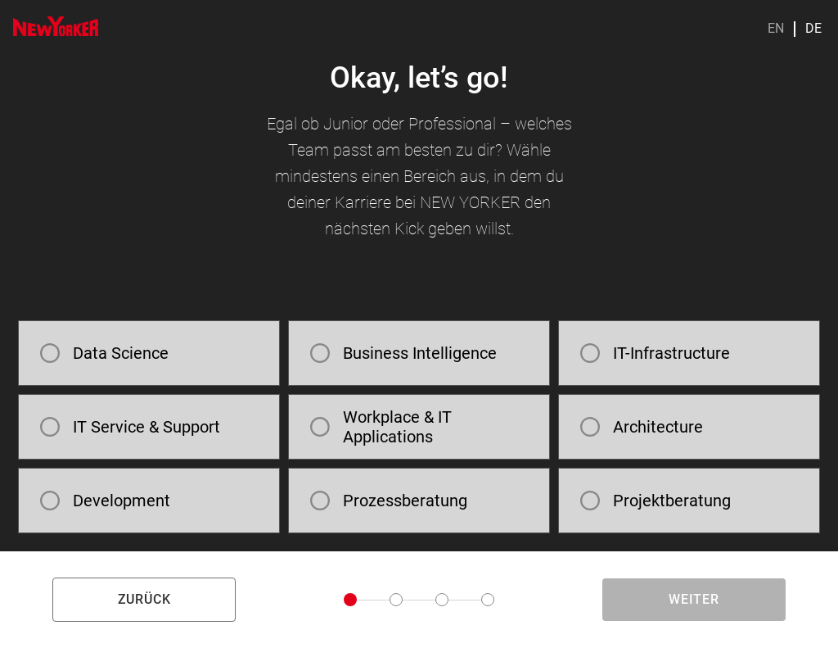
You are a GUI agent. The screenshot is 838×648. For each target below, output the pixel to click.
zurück (144, 599)
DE (813, 28)
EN (776, 28)
